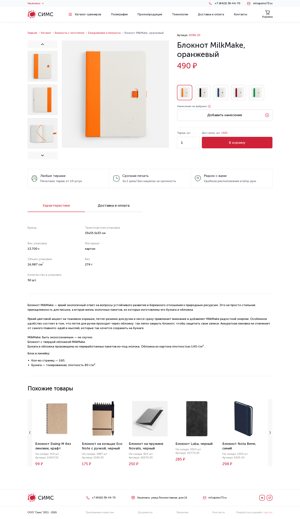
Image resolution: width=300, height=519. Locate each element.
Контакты (219, 512)
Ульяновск (36, 3)
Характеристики (56, 205)
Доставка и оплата (114, 205)
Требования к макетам (100, 512)
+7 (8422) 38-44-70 (227, 3)
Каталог (46, 32)
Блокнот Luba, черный (194, 444)
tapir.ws (267, 512)
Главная (32, 32)
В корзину (237, 142)
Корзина (267, 14)
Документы (145, 512)
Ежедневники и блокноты (104, 32)
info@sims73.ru (262, 3)
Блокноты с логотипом (69, 32)
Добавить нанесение (224, 115)
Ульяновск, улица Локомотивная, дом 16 (162, 497)
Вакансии (182, 512)
